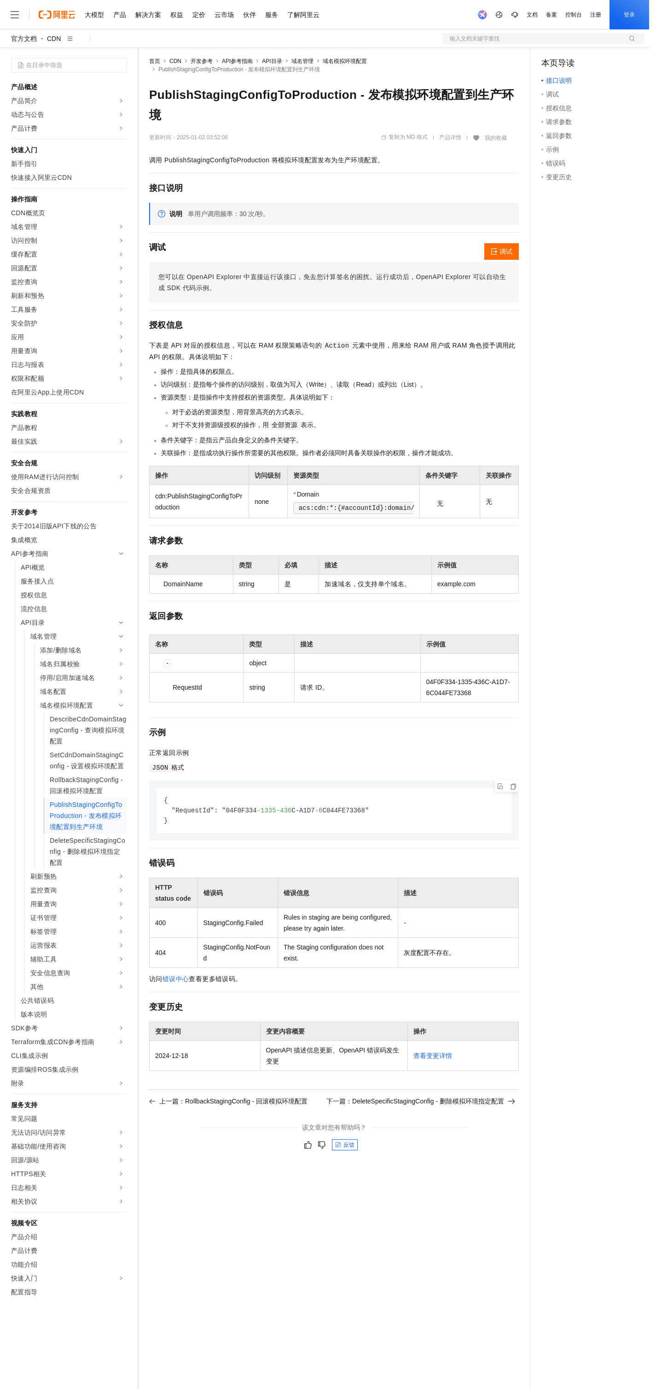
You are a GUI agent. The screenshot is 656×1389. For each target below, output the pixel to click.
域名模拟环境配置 (345, 61)
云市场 (224, 14)
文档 (532, 14)
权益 (176, 14)
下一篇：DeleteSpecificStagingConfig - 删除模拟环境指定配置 (420, 1102)
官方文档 (24, 38)
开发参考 (202, 61)
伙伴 (249, 14)
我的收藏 (496, 138)
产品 (119, 14)
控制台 (573, 14)
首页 (154, 61)
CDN (54, 38)
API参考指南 (237, 61)
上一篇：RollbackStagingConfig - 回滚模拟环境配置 (228, 1102)
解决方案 (148, 14)
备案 (551, 14)
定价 (198, 14)
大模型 (94, 14)
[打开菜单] (14, 14)
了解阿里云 (303, 14)
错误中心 (176, 980)
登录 (629, 14)
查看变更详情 (432, 1057)
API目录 (272, 61)
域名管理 (302, 61)
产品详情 (450, 137)
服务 (271, 14)
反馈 (344, 1146)
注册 (595, 14)
